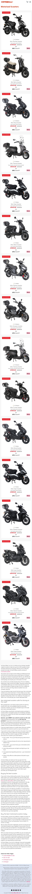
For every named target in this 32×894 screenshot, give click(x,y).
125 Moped (5, 862)
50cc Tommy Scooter (16, 163)
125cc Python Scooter (16, 285)
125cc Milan (10, 781)
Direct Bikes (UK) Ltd (15, 892)
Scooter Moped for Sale (8, 855)
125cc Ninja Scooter (16, 448)
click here (28, 881)
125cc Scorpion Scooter (16, 326)
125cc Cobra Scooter (16, 651)
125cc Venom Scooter (16, 611)
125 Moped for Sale (7, 860)
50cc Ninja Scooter (16, 123)
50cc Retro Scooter (16, 82)
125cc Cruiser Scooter (16, 407)
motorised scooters (5, 671)
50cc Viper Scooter (16, 204)
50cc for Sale (6, 857)
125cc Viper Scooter (16, 489)
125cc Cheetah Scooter (16, 529)
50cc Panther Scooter (16, 41)
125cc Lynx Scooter (16, 570)
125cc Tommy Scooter (16, 367)
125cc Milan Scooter (16, 245)
